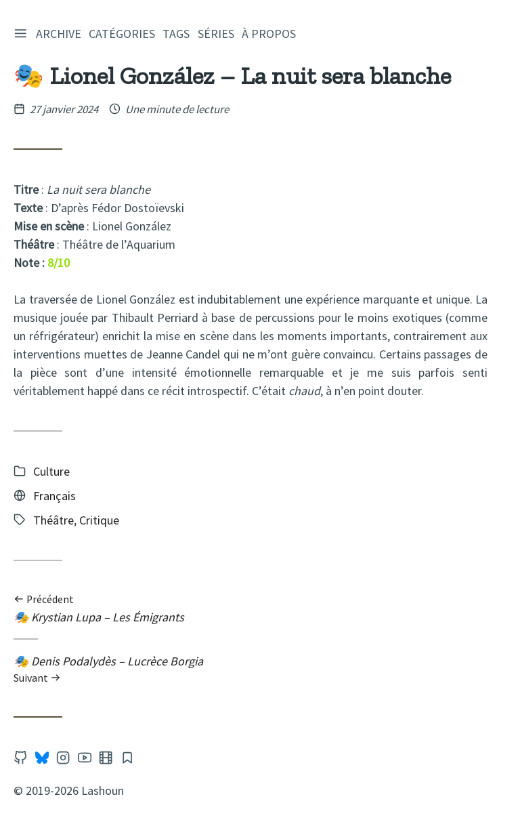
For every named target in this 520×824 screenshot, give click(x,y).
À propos (271, 33)
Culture (51, 471)
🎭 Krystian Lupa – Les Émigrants (251, 609)
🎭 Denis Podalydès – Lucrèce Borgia (251, 669)
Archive (60, 33)
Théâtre (53, 520)
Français (54, 495)
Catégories (124, 33)
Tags (178, 33)
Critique (99, 520)
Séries (218, 33)
